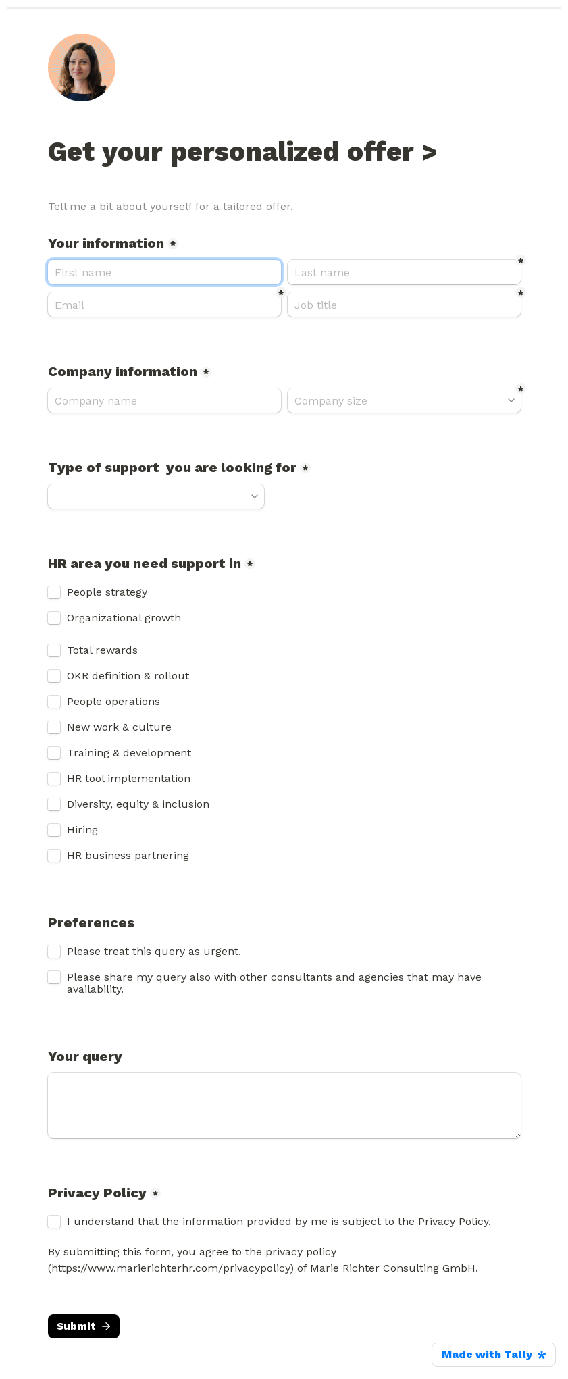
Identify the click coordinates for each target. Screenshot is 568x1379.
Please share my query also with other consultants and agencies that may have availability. (276, 983)
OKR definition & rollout (128, 676)
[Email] (164, 304)
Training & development (129, 753)
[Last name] (404, 272)
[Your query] (284, 1105)
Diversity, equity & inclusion (138, 804)
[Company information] (164, 400)
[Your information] (164, 272)
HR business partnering (128, 856)
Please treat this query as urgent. (154, 951)
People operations (113, 702)
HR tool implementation (128, 779)
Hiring (84, 830)
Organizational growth (124, 618)
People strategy (107, 592)
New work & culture (119, 727)
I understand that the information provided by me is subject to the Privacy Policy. (280, 1222)
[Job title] (404, 304)
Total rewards (102, 650)
